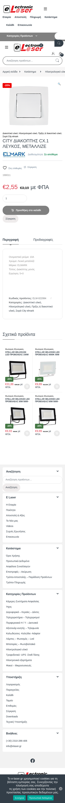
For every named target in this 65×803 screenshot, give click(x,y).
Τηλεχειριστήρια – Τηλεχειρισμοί (22, 617)
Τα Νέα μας (12, 520)
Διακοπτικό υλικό (10, 133)
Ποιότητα (10, 510)
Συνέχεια (19, 798)
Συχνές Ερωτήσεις (15, 531)
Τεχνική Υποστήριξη (16, 721)
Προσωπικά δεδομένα (40, 798)
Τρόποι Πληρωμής (16, 582)
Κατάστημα (51, 17)
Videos (9, 526)
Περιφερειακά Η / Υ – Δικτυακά (22, 622)
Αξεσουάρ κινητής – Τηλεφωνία (22, 628)
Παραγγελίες (12, 689)
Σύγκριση (32, 167)
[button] (59, 84)
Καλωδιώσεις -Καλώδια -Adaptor (23, 633)
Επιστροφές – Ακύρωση (18, 571)
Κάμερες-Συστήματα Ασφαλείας (22, 601)
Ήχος (9, 606)
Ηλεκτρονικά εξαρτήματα (19, 660)
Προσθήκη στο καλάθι (28, 210)
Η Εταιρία (11, 504)
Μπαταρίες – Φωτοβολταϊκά (20, 644)
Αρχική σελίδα (10, 71)
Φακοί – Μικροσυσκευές (18, 665)
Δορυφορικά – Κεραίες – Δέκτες (22, 612)
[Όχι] (60, 788)
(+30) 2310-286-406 (16, 740)
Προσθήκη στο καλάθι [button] (27, 386)
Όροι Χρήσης (13, 555)
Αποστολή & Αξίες (15, 515)
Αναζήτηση (57, 61)
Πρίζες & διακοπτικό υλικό (50, 133)
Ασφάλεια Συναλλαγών (18, 566)
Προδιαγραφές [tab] (43, 239)
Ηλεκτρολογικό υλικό (28, 133)
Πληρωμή (35, 17)
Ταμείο (9, 700)
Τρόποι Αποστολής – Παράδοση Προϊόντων (29, 577)
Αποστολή (20, 17)
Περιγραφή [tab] (11, 239)
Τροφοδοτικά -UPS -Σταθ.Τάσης (23, 654)
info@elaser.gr (13, 746)
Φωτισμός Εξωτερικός (14, 349)
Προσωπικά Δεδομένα (17, 561)
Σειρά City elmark (10, 136)
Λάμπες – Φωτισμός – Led (20, 638)
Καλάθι (10, 25)
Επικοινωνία (25, 25)
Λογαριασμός (13, 684)
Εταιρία (7, 17)
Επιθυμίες (11, 705)
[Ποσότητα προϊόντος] (15, 198)
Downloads (12, 716)
